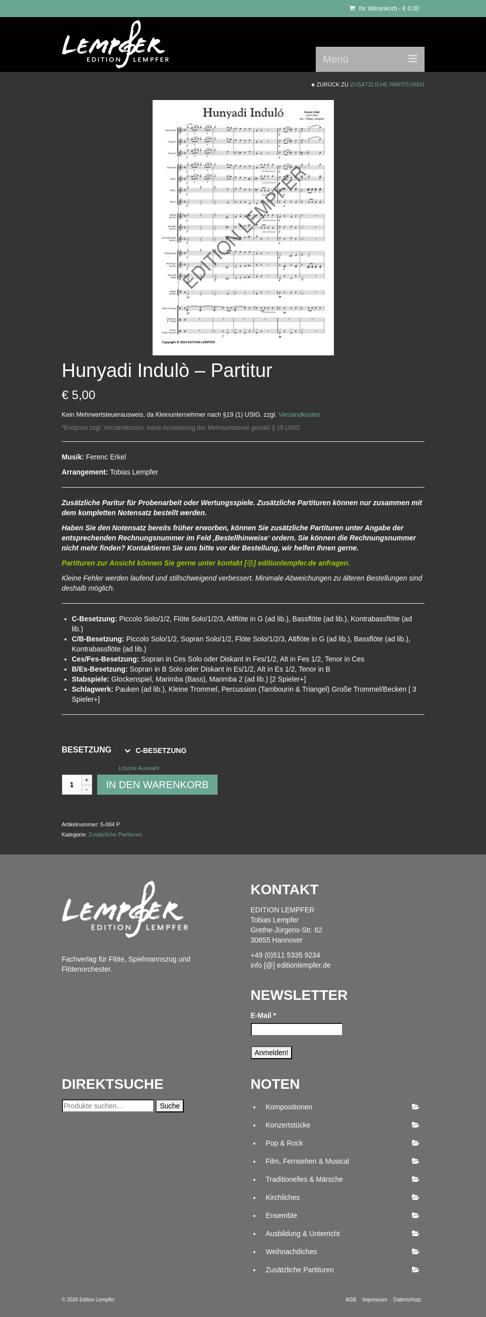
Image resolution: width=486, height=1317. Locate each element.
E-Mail (263, 1015)
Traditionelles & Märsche (304, 1179)
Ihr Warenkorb (385, 8)
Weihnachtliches (291, 1252)
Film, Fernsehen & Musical (308, 1161)
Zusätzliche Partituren (387, 84)
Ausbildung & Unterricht (303, 1234)
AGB (350, 1299)
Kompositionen (289, 1107)
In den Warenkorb (157, 784)
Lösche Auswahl (139, 768)
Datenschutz (407, 1299)
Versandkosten (299, 414)
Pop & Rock (284, 1143)
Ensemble (281, 1215)
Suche (170, 1106)
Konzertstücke (288, 1125)
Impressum (374, 1299)
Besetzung (87, 749)
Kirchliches (283, 1197)
